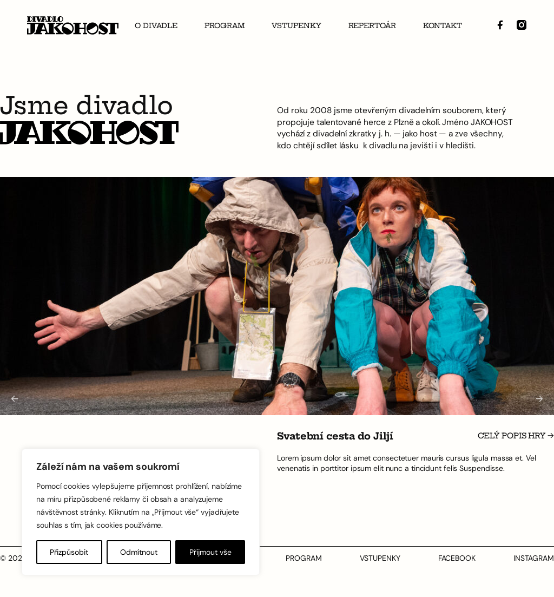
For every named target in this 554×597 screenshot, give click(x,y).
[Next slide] (539, 399)
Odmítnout (138, 552)
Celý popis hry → (516, 436)
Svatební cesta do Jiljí (335, 436)
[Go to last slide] (14, 399)
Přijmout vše (210, 552)
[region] (141, 512)
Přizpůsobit (69, 552)
